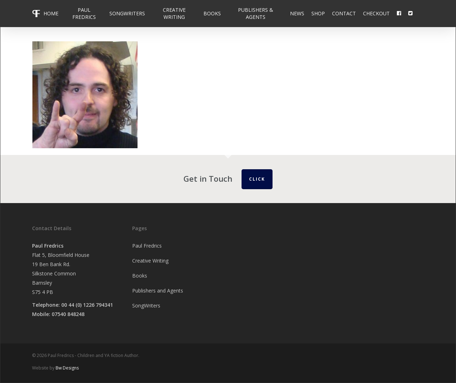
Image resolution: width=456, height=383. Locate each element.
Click (257, 179)
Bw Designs (67, 368)
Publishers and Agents (157, 290)
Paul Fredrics (147, 245)
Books (139, 275)
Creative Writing (150, 260)
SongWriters (146, 305)
